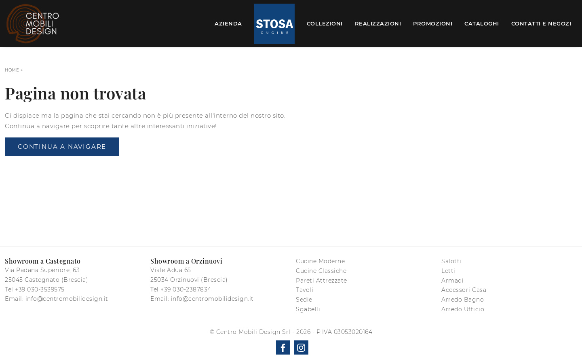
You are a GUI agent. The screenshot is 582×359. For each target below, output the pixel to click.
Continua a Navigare (62, 146)
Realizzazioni (378, 23)
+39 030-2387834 (185, 289)
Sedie (304, 299)
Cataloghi (481, 23)
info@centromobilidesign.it (66, 298)
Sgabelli (308, 309)
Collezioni (325, 23)
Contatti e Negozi (541, 23)
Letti (448, 271)
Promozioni (432, 23)
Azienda (228, 23)
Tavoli (304, 290)
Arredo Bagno (462, 299)
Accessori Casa (463, 290)
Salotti (451, 261)
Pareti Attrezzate (321, 280)
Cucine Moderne (320, 261)
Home (12, 70)
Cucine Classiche (321, 271)
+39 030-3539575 (40, 289)
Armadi (452, 280)
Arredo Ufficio (462, 309)
